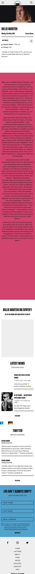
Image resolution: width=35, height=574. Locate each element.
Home (17, 548)
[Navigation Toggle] (3, 2)
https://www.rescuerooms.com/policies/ (16, 529)
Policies (17, 563)
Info (17, 569)
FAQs (17, 557)
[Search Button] (31, 2)
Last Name (8, 511)
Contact (17, 566)
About (17, 554)
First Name (8, 503)
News (17, 560)
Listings (17, 551)
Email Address (9, 519)
